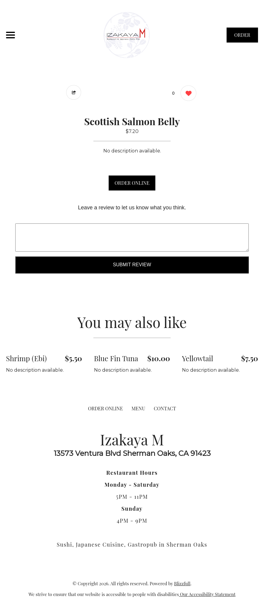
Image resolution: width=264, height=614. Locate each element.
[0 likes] (187, 94)
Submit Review (132, 264)
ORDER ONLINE (132, 183)
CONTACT (165, 408)
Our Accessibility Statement (207, 594)
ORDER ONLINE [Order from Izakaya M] (105, 408)
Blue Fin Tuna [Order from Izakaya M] (116, 358)
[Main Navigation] (10, 35)
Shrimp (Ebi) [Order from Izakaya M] (26, 358)
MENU (138, 408)
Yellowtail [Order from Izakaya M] (197, 358)
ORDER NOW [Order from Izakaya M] (242, 37)
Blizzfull (182, 583)
